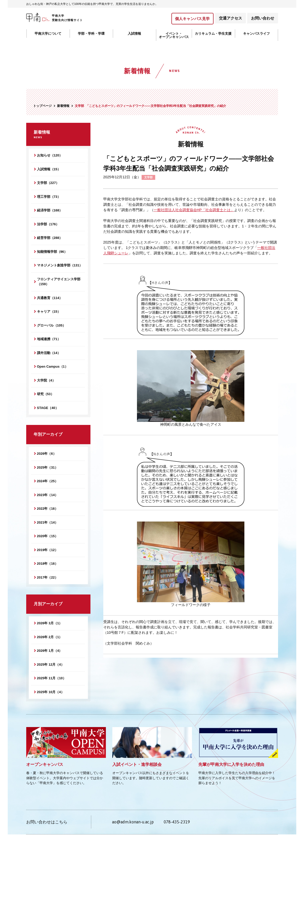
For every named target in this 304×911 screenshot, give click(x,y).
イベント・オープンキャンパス (174, 35)
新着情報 (58, 134)
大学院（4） (46, 380)
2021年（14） (47, 522)
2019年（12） (47, 550)
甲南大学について (48, 33)
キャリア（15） (49, 311)
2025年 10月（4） (50, 692)
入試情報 (134, 33)
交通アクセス (230, 18)
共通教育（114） (50, 298)
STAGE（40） (48, 408)
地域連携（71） (49, 339)
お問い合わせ (262, 18)
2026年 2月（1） (49, 637)
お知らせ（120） (50, 155)
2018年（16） (47, 563)
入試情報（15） (49, 169)
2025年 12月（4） (50, 664)
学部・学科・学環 (91, 33)
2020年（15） (47, 536)
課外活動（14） (49, 353)
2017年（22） (47, 577)
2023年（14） (47, 495)
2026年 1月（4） (49, 651)
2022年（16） (47, 508)
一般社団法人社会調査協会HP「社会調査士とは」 (194, 210)
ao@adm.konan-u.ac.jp (133, 822)
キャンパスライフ (256, 33)
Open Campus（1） (52, 366)
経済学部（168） (50, 210)
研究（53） (45, 394)
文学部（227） (48, 183)
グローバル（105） (51, 325)
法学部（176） (48, 224)
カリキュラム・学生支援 (213, 33)
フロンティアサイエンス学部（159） (58, 281)
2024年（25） (47, 481)
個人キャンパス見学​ (192, 18)
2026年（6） (46, 454)
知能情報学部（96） (52, 252)
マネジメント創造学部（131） (60, 265)
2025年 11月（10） (51, 678)
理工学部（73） (49, 197)
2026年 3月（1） (49, 623)
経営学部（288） (50, 238)
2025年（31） (47, 467)
